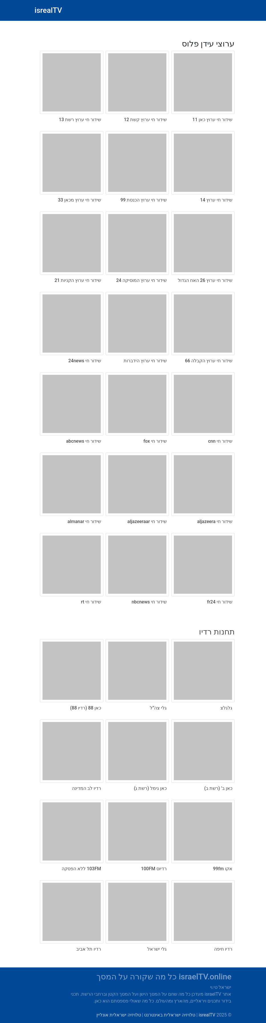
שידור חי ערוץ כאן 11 (212, 119)
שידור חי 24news (84, 360)
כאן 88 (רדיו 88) (85, 708)
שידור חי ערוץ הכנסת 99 (143, 200)
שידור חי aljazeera (214, 521)
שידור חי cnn (220, 441)
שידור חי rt (91, 602)
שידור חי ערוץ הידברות (145, 360)
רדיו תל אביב (88, 949)
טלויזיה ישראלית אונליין (118, 1015)
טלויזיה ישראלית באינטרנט (169, 1015)
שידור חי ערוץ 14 (216, 200)
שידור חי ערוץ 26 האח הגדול (205, 280)
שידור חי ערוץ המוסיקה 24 (141, 280)
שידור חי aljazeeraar (147, 521)
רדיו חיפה (223, 949)
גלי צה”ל (158, 708)
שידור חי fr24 (219, 602)
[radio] (133, 319)
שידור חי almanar (84, 521)
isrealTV (48, 10)
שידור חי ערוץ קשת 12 (145, 119)
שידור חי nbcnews (149, 602)
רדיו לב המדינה (86, 788)
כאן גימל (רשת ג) (150, 788)
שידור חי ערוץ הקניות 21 (78, 280)
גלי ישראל (157, 949)
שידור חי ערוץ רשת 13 (80, 119)
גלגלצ (226, 708)
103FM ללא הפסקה (81, 868)
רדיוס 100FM (154, 868)
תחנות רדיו (217, 631)
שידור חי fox (155, 441)
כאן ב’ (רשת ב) (218, 788)
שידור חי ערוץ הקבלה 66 (208, 360)
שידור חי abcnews (83, 441)
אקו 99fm (222, 868)
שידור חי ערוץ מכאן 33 (79, 200)
